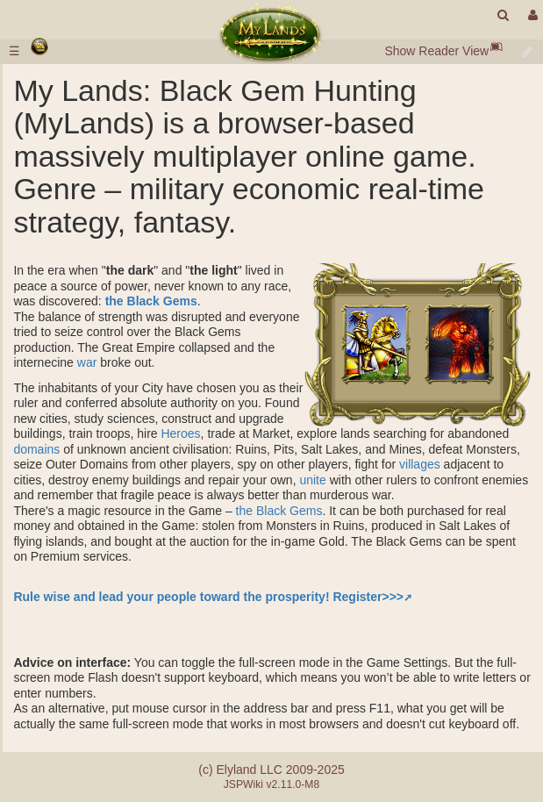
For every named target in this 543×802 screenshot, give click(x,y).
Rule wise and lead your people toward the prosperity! (171, 597)
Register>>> (368, 597)
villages (419, 464)
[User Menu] (530, 15)
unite (312, 480)
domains (36, 449)
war (87, 362)
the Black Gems (151, 301)
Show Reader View (436, 51)
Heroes (180, 433)
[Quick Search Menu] (503, 15)
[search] (503, 15)
